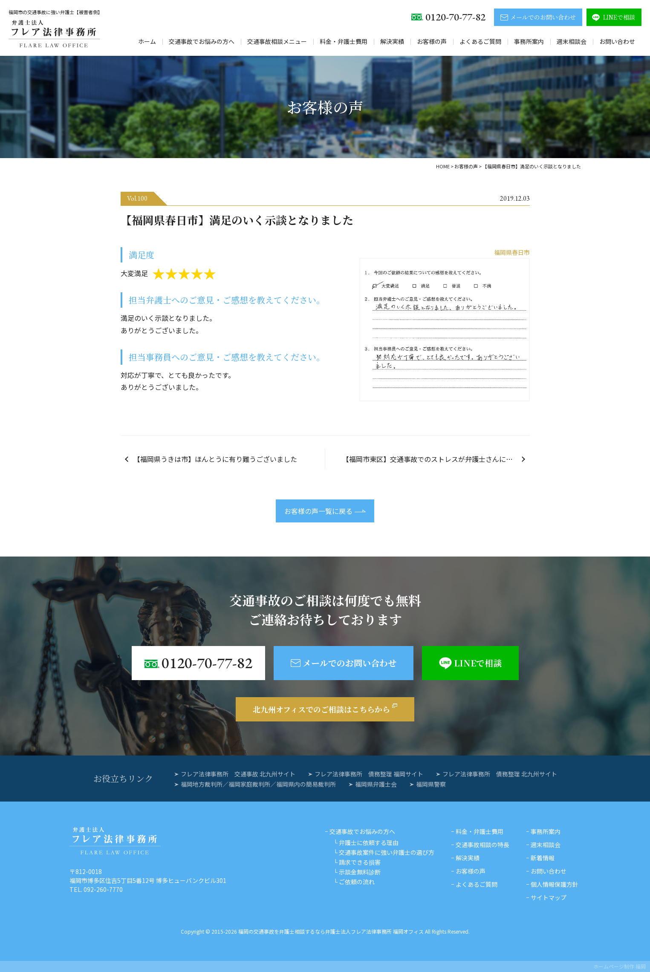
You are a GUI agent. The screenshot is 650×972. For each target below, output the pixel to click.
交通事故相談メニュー (277, 41)
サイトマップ (548, 897)
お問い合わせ (617, 41)
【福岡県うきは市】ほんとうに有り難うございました (215, 459)
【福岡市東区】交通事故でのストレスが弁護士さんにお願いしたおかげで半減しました (436, 459)
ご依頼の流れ (357, 881)
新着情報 (543, 858)
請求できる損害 (360, 862)
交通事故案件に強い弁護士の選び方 (386, 852)
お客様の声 (432, 41)
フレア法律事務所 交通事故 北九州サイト (238, 774)
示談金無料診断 (360, 872)
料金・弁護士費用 (343, 41)
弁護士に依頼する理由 (369, 842)
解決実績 (392, 41)
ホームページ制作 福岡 (619, 966)
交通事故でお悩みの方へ (201, 41)
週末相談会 (571, 41)
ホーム (147, 41)
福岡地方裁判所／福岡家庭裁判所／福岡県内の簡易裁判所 (258, 784)
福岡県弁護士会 (376, 784)
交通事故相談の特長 (482, 844)
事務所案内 (529, 41)
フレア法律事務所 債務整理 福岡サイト (369, 774)
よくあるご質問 (480, 41)
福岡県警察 (431, 784)
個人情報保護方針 (554, 884)
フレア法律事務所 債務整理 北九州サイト (499, 774)
